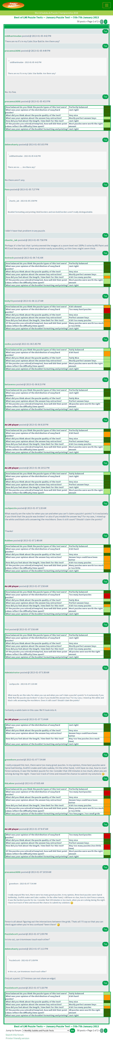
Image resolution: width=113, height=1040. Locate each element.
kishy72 (9, 300)
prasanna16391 (13, 50)
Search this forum (15, 1034)
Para (7, 189)
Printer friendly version (17, 1038)
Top (105, 31)
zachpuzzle (11, 508)
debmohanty (11, 144)
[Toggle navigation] (107, 5)
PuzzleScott (11, 933)
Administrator (12, 672)
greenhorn (10, 759)
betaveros (10, 384)
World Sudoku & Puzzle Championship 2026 (56, 12)
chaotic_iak (11, 240)
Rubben (9, 540)
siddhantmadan (13, 35)
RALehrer (9, 783)
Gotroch (9, 257)
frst (7, 629)
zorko (8, 343)
